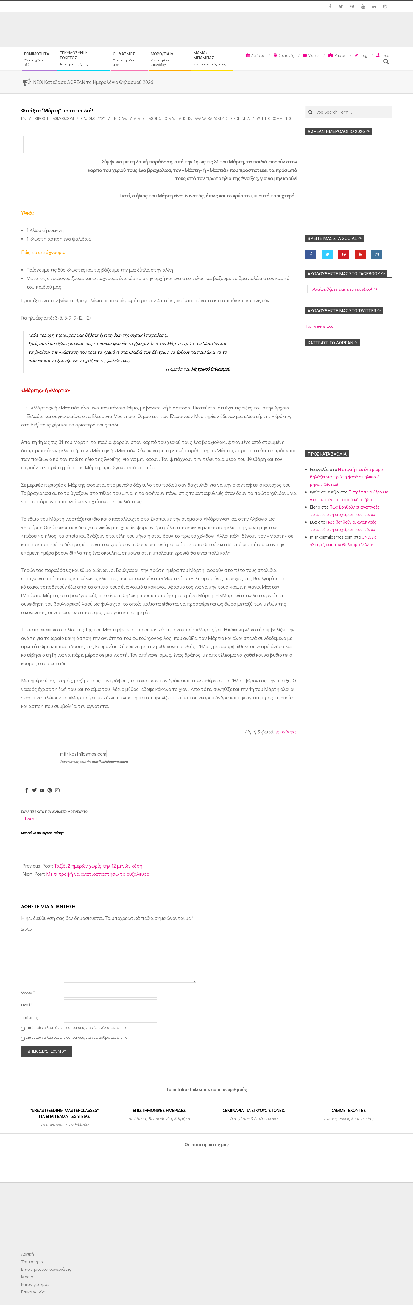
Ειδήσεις (183, 118)
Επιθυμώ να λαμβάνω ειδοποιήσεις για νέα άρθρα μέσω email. (78, 1037)
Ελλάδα (199, 118)
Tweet (30, 818)
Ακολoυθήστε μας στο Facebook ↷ (346, 273)
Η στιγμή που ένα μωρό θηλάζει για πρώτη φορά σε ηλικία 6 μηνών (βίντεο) (346, 476)
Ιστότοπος (29, 1017)
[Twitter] (34, 790)
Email (26, 1004)
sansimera (286, 731)
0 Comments (279, 118)
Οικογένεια (239, 118)
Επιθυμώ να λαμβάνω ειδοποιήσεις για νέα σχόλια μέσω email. (78, 1027)
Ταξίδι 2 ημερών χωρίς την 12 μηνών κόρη (98, 865)
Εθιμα (168, 118)
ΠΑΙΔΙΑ (134, 118)
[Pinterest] (49, 790)
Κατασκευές (218, 118)
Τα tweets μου (319, 326)
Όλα (122, 118)
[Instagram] (57, 790)
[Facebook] (26, 790)
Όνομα (28, 992)
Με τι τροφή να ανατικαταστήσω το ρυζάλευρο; (98, 874)
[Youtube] (42, 790)
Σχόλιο (26, 929)
